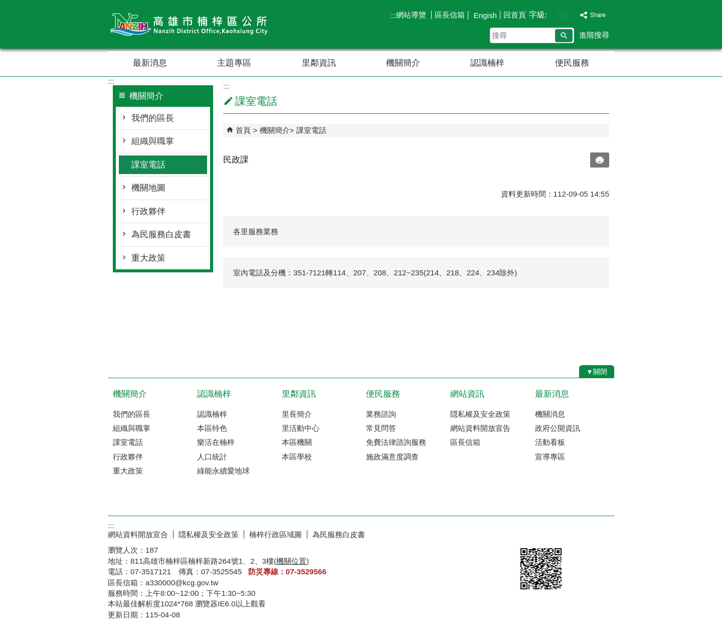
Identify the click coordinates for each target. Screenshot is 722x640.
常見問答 (381, 428)
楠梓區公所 (192, 24)
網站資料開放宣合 (138, 534)
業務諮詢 (381, 414)
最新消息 (150, 63)
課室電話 (148, 165)
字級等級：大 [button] (572, 15)
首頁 (243, 130)
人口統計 (212, 456)
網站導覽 (412, 15)
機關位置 (291, 561)
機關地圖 (148, 188)
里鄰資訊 (319, 63)
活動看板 (550, 442)
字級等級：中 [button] (562, 15)
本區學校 (297, 456)
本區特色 (212, 428)
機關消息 (550, 414)
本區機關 (297, 442)
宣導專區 (550, 456)
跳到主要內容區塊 (5, 5)
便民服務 (572, 63)
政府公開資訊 (557, 428)
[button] (564, 35)
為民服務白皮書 (161, 234)
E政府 (528, 532)
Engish (484, 15)
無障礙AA (578, 533)
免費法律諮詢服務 (396, 442)
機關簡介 (403, 63)
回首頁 (514, 15)
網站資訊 (467, 394)
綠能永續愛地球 (223, 470)
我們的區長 (152, 118)
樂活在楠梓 (216, 442)
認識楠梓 (487, 63)
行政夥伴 (148, 211)
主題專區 (234, 63)
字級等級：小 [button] (551, 15)
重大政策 (148, 258)
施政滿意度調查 (392, 456)
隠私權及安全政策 (480, 414)
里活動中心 (300, 428)
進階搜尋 (594, 35)
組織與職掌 (152, 141)
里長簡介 (297, 414)
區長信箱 (450, 15)
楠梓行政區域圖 (275, 534)
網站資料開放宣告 (480, 428)
